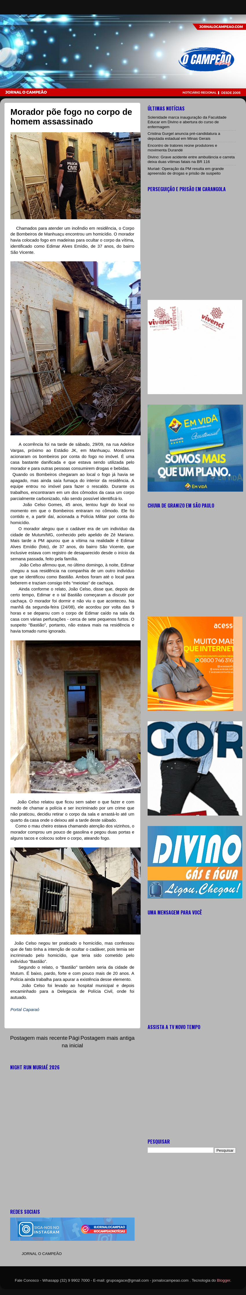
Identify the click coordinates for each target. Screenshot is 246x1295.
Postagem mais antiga (107, 1038)
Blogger (223, 1280)
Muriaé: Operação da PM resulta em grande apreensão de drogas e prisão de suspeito (186, 170)
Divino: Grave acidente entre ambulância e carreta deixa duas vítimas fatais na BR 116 (191, 159)
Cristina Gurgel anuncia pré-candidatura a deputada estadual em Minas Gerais (184, 135)
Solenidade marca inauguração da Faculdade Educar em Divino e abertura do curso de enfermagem (187, 122)
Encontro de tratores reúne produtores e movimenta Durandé (182, 147)
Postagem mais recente (38, 1038)
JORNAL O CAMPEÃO (42, 1253)
